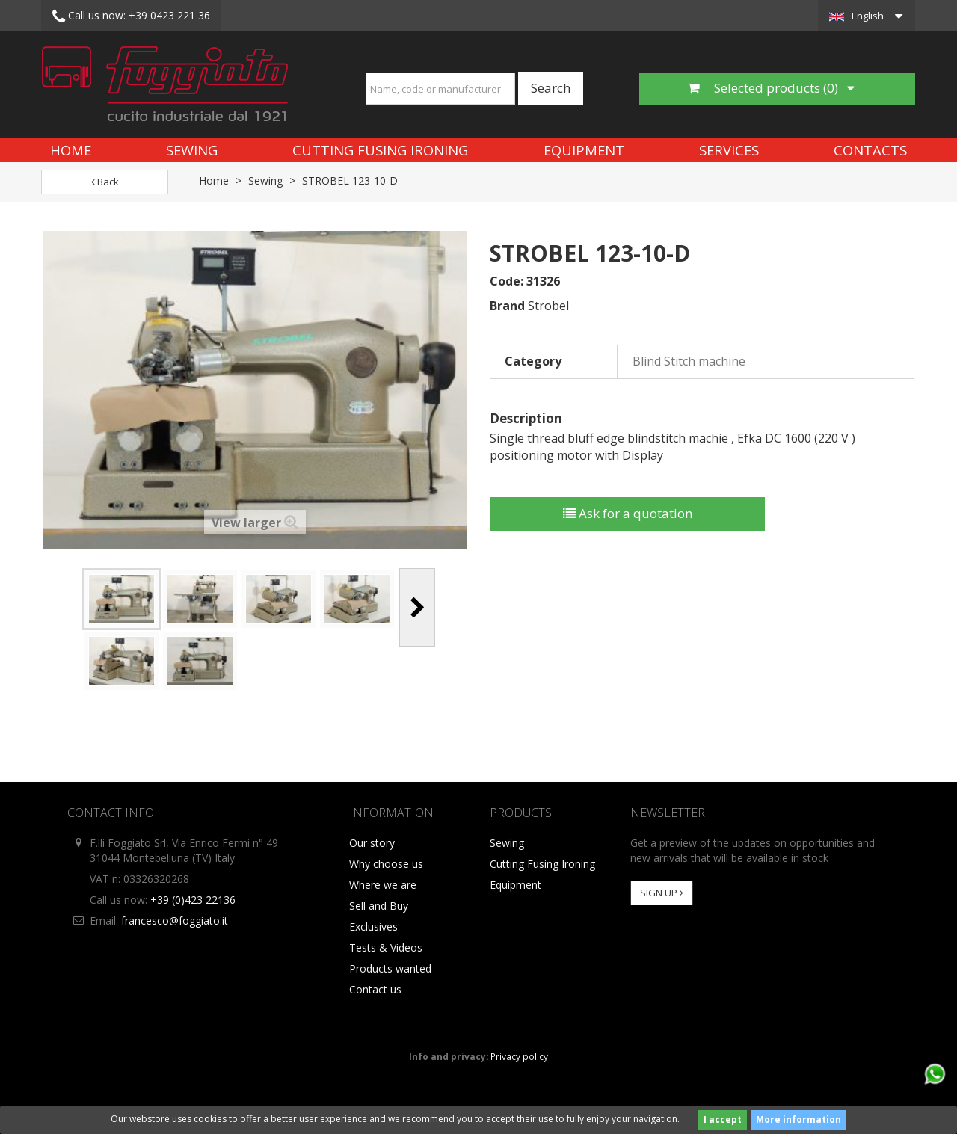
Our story (372, 843)
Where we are (382, 885)
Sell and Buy (378, 906)
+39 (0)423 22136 (193, 900)
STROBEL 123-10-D (350, 180)
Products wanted (390, 968)
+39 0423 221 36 (131, 16)
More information (798, 1119)
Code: (506, 281)
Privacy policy (519, 1056)
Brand (507, 306)
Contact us (375, 989)
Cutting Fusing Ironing (380, 150)
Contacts (870, 150)
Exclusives (373, 926)
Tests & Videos (385, 947)
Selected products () (771, 87)
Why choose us (386, 864)
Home (70, 150)
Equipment (584, 150)
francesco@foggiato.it (174, 920)
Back (105, 181)
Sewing (192, 150)
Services (729, 150)
